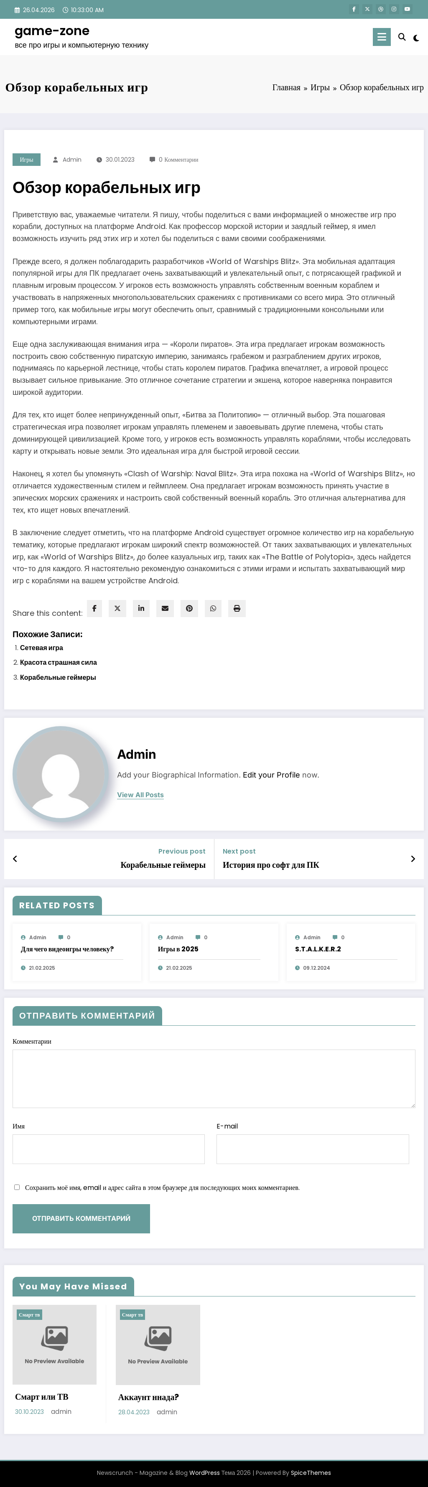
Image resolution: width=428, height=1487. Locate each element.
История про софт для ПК (271, 865)
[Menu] (382, 37)
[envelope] (165, 608)
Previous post (182, 851)
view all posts (140, 795)
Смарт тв (29, 1314)
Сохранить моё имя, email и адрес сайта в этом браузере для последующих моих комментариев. (162, 1187)
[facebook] (94, 608)
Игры (26, 159)
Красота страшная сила (58, 662)
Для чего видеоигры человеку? (67, 949)
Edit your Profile (271, 774)
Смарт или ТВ (42, 1397)
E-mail (313, 1142)
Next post (239, 851)
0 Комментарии (178, 159)
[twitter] (117, 608)
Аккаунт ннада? (148, 1397)
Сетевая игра (41, 648)
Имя (109, 1142)
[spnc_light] (416, 37)
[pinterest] (189, 608)
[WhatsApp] (213, 608)
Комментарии (214, 1072)
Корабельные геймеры (58, 677)
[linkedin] (141, 608)
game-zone (52, 31)
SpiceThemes (311, 1473)
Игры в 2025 (178, 949)
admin (72, 159)
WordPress (204, 1473)
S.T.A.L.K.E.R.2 (318, 949)
